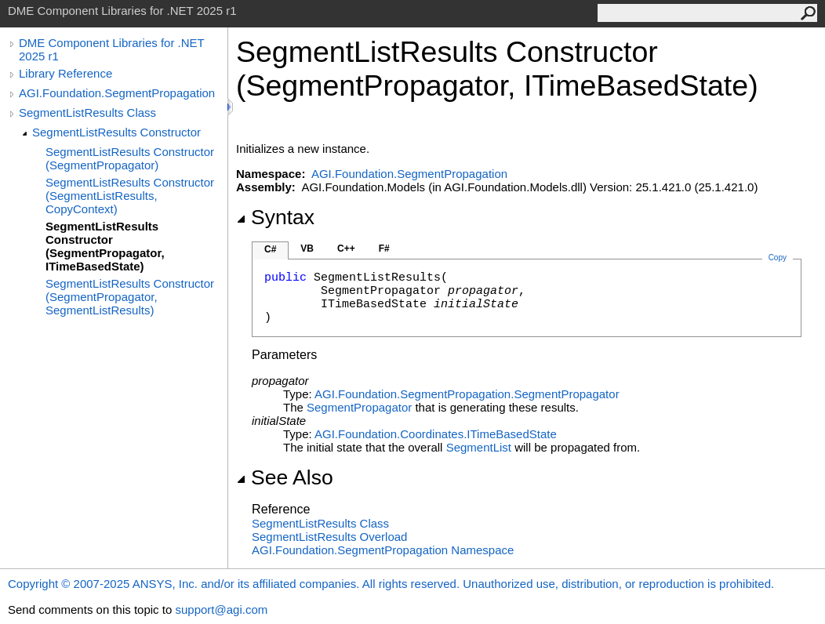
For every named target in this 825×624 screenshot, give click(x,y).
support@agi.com (221, 609)
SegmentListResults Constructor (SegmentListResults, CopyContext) (129, 196)
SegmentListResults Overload (329, 536)
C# (270, 249)
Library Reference (65, 73)
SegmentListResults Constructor (116, 132)
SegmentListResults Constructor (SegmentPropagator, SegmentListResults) (129, 297)
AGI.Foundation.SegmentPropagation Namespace (383, 550)
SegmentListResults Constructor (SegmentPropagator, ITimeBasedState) (105, 246)
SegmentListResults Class (87, 112)
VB (307, 248)
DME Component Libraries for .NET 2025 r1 (111, 49)
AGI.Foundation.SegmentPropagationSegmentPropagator (467, 394)
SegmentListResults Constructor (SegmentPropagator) (129, 158)
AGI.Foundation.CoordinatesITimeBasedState (435, 434)
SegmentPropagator (359, 407)
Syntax (275, 217)
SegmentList (478, 447)
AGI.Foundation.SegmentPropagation (117, 93)
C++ (346, 248)
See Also (284, 477)
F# (384, 248)
